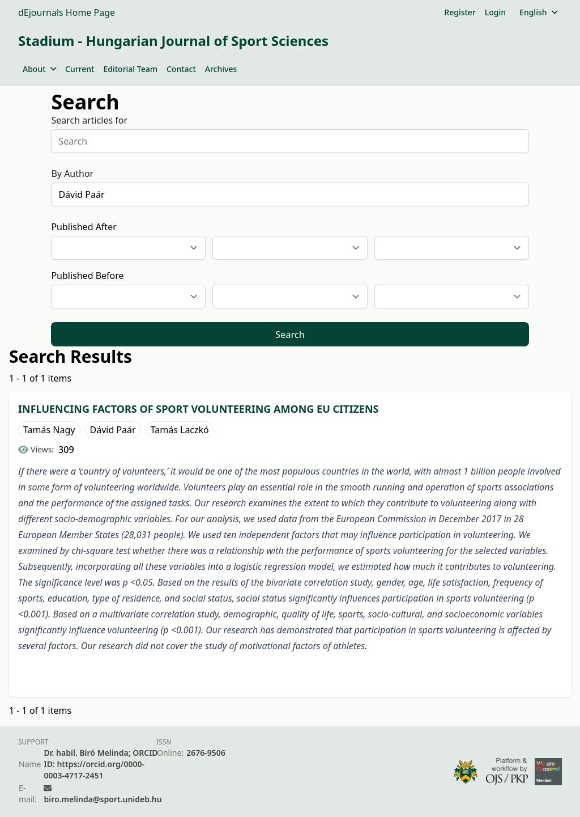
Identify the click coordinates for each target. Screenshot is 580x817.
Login (495, 12)
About (39, 69)
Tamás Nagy (49, 430)
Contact (181, 69)
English (538, 12)
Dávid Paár (113, 430)
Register (459, 12)
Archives (221, 69)
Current (79, 69)
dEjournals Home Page (66, 12)
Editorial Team (130, 69)
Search (289, 334)
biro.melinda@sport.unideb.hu (102, 799)
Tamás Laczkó (180, 430)
